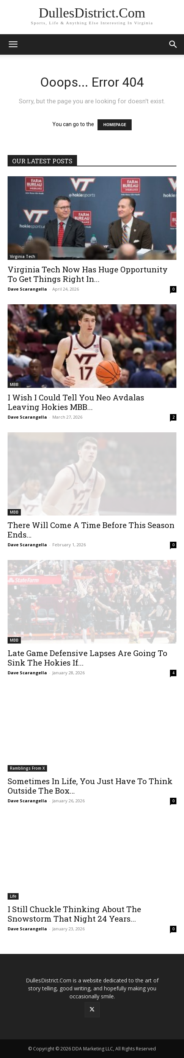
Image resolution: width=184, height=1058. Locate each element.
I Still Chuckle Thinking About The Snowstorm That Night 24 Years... (74, 914)
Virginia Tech (22, 256)
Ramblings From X (27, 768)
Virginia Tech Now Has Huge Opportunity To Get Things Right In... (88, 274)
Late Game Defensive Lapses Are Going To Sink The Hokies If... (87, 658)
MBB (14, 384)
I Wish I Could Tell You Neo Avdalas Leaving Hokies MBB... (76, 402)
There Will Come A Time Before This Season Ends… (91, 530)
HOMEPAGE (114, 124)
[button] (13, 44)
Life (13, 896)
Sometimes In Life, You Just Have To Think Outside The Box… (90, 786)
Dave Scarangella (27, 289)
